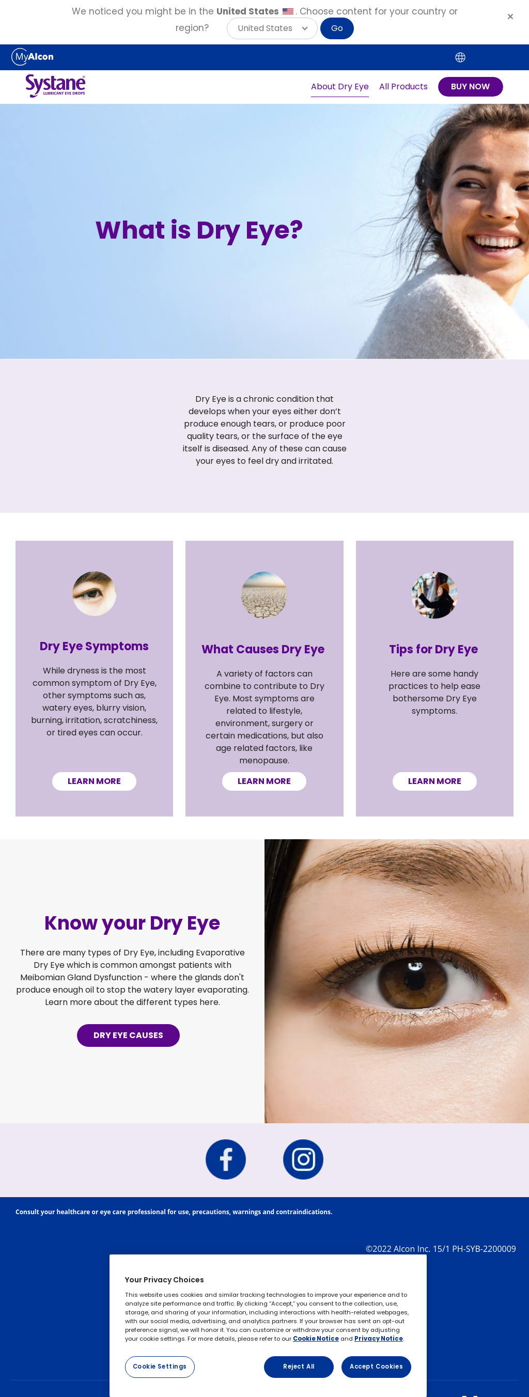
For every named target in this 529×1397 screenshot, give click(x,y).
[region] (268, 1325)
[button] (272, 28)
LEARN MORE (94, 781)
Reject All (299, 1366)
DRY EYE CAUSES (128, 1035)
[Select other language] (460, 57)
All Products (403, 87)
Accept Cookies (376, 1366)
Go (337, 28)
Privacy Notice (378, 1339)
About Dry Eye (340, 86)
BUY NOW (470, 86)
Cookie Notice (316, 1339)
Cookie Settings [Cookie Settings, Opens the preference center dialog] (160, 1366)
